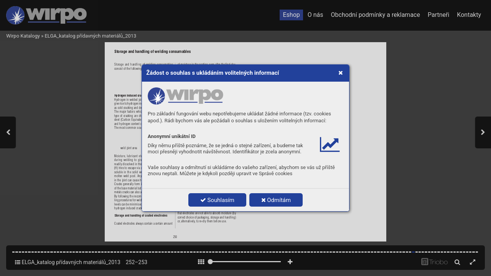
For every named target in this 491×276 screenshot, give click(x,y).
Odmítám (276, 200)
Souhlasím (217, 200)
